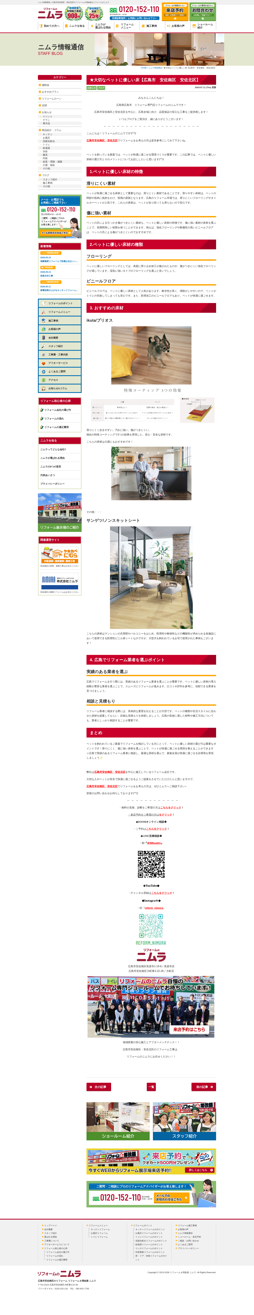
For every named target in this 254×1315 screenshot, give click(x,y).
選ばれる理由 (50, 1237)
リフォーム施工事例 (187, 1225)
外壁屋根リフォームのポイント (150, 1252)
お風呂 (46, 137)
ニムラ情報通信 (185, 1233)
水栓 (45, 151)
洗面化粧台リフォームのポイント (151, 1241)
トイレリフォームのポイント (149, 1237)
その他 (46, 168)
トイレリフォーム (99, 1237)
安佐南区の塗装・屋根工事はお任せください (59, 557)
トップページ (50, 1225)
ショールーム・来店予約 (189, 1237)
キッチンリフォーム (100, 1229)
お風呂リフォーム (99, 1233)
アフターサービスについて (56, 1244)
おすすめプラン (50, 91)
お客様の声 (176, 26)
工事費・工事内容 (54, 354)
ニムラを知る (75, 25)
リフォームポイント (142, 1225)
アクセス (49, 380)
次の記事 (100, 1087)
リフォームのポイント (57, 303)
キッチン (47, 134)
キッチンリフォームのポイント (150, 1229)
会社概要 (49, 337)
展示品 (46, 123)
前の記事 (202, 1087)
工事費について (51, 1241)
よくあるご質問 (53, 371)
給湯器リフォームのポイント (149, 1244)
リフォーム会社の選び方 (57, 410)
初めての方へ (49, 26)
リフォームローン (51, 98)
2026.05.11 (60, 286)
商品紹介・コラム (51, 130)
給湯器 (46, 148)
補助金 (45, 85)
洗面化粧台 (49, 141)
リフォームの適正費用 (56, 427)
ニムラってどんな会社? (53, 449)
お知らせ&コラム (54, 388)
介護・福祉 (49, 165)
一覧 (151, 1087)
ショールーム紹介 (202, 26)
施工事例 (149, 25)
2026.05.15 (60, 257)
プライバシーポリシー (52, 483)
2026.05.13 (59, 272)
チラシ (46, 119)
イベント (47, 116)
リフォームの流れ (54, 418)
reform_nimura (154, 908)
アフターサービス (54, 363)
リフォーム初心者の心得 (55, 1248)
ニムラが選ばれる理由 (101, 26)
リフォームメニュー (125, 26)
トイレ (46, 144)
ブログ (101, 88)
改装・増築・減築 (52, 161)
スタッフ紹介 (50, 179)
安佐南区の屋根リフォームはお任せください (59, 583)
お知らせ (91, 88)
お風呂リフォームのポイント (149, 1233)
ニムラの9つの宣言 (50, 466)
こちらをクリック (170, 807)
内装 (45, 158)
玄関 (44, 105)
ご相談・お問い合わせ (188, 1241)
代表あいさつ (47, 475)
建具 (45, 154)
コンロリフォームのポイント (149, 1248)
